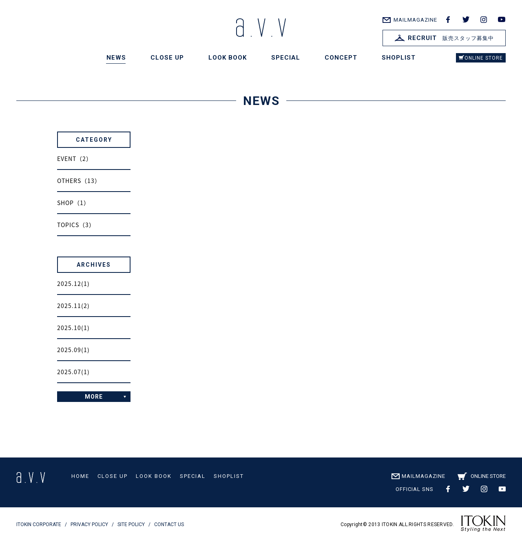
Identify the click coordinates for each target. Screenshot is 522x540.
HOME (80, 476)
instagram (483, 19)
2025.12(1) (73, 283)
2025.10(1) (73, 328)
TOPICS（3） (76, 225)
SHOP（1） (73, 203)
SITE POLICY (131, 524)
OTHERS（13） (79, 180)
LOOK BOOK (227, 57)
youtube (501, 19)
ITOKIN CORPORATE (38, 524)
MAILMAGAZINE (415, 20)
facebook (447, 19)
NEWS (116, 57)
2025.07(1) (73, 372)
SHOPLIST (399, 57)
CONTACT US (169, 524)
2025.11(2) (73, 305)
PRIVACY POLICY (89, 524)
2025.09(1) (73, 350)
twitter (465, 19)
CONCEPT (341, 57)
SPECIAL (285, 57)
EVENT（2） (74, 158)
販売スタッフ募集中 (444, 38)
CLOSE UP (167, 57)
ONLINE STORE (483, 58)
